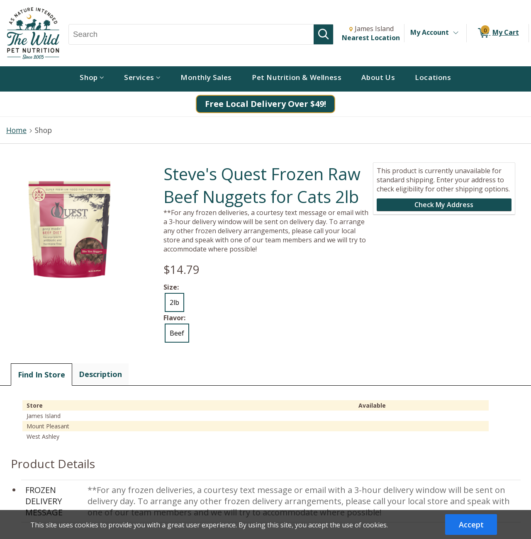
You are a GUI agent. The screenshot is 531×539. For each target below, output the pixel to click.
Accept (471, 524)
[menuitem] (92, 79)
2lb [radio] (174, 302)
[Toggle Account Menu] (455, 33)
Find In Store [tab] (41, 374)
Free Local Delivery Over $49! (265, 103)
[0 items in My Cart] (497, 33)
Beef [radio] (177, 333)
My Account (429, 32)
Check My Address (443, 204)
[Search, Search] (191, 34)
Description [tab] (100, 374)
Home (16, 130)
